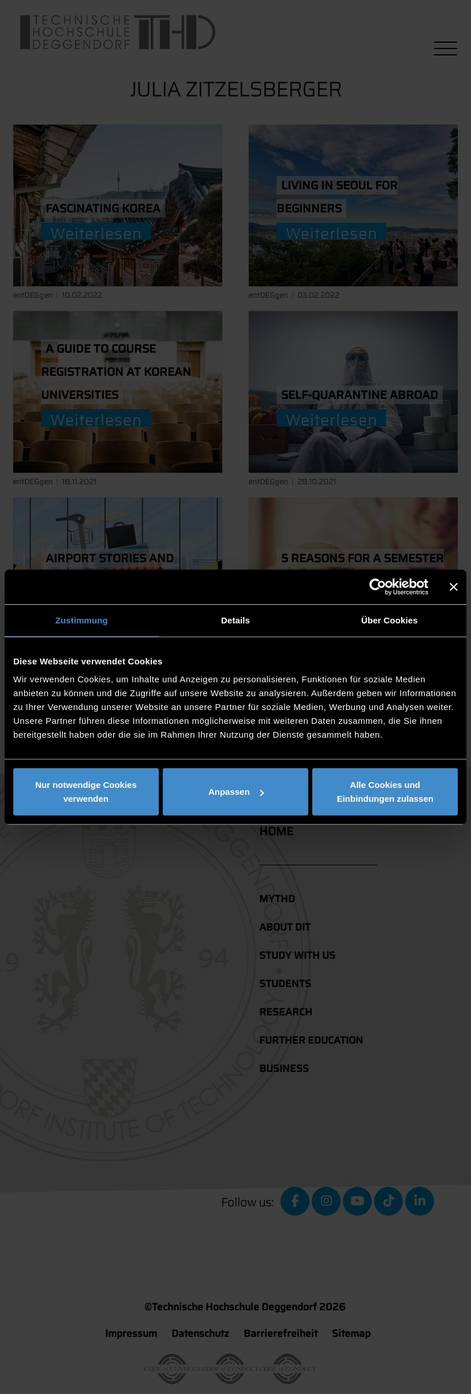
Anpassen (236, 792)
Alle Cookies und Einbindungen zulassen (385, 791)
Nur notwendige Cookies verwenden (86, 791)
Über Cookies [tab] (389, 620)
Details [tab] (235, 620)
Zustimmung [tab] (81, 620)
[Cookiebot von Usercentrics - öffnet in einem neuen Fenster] (377, 586)
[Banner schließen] (454, 586)
